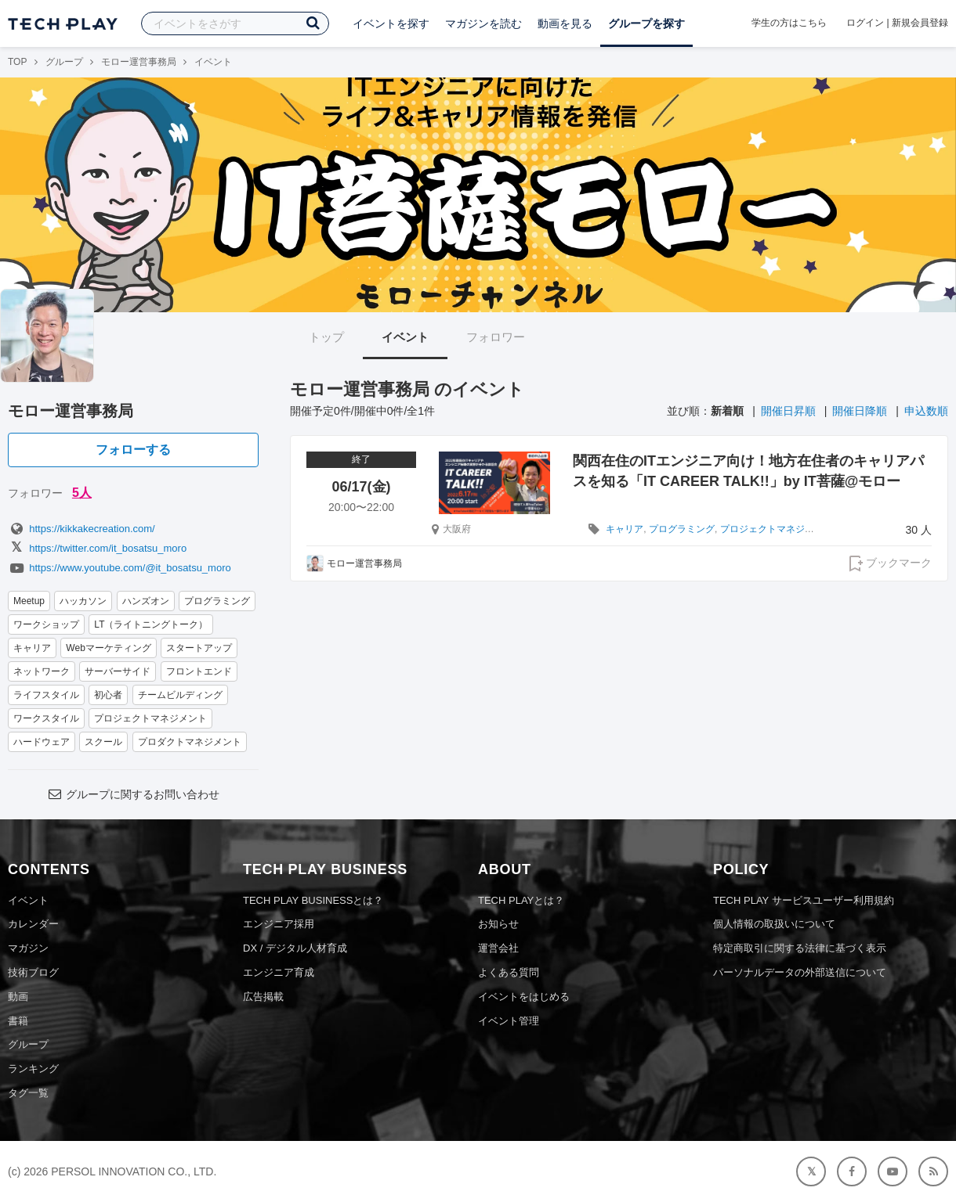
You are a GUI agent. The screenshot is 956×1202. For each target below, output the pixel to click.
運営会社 (498, 948)
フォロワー (495, 337)
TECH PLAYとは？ (521, 900)
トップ (326, 337)
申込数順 (926, 411)
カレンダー (33, 924)
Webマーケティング (108, 647)
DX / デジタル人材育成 (295, 948)
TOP (17, 61)
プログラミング (217, 601)
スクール (103, 741)
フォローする (133, 449)
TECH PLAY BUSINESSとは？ (313, 900)
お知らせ (498, 924)
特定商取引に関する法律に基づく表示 (799, 948)
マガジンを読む (483, 23)
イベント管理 (508, 1021)
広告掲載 (263, 996)
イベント (405, 337)
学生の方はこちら (789, 22)
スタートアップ (199, 647)
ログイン (865, 22)
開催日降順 (859, 411)
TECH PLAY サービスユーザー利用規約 (803, 900)
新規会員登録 (920, 22)
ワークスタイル (46, 718)
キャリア (32, 647)
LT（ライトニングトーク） (151, 624)
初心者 (108, 694)
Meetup (29, 601)
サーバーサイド (117, 671)
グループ (64, 61)
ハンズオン (145, 601)
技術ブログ (33, 972)
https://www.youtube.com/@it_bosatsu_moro (119, 568)
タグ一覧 (28, 1093)
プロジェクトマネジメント (150, 718)
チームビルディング (180, 694)
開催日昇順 (788, 411)
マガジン (28, 948)
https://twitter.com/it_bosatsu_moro (97, 548)
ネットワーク (41, 671)
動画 (18, 996)
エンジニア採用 (278, 924)
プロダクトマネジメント (189, 741)
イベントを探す (391, 23)
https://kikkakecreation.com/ (81, 528)
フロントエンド (199, 671)
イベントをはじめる (524, 996)
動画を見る (565, 23)
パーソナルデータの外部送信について (799, 972)
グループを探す (646, 23)
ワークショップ (46, 624)
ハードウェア (41, 741)
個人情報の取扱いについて (774, 924)
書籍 (18, 1021)
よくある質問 (508, 972)
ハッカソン (83, 601)
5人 (82, 492)
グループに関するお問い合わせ (133, 794)
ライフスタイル (46, 694)
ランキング (33, 1068)
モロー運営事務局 (138, 61)
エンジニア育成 (278, 972)
